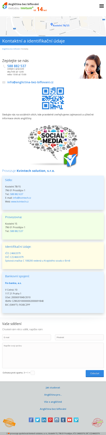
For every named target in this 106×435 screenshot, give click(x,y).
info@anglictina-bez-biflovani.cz (30, 82)
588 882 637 (16, 194)
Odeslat (94, 373)
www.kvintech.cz (20, 201)
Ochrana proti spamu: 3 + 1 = (16, 372)
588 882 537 (16, 66)
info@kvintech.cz (22, 197)
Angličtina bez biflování (11, 49)
